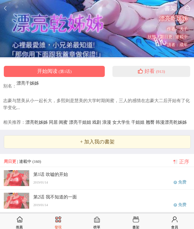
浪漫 (107, 122)
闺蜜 (64, 122)
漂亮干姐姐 (80, 122)
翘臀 (151, 122)
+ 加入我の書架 (97, 142)
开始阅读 (54, 71)
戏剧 (97, 122)
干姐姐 (138, 122)
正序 (184, 162)
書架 (170, 8)
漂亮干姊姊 (28, 83)
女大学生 (121, 122)
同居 (54, 122)
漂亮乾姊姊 (37, 122)
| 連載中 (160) (22, 161)
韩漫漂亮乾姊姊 (171, 122)
